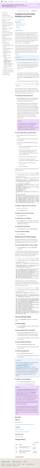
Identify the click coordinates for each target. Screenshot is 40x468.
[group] (27, 189)
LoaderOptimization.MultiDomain (22, 365)
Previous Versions (9, 464)
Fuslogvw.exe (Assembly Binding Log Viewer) (26, 389)
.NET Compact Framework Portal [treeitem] (7, 32)
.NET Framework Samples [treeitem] (6, 74)
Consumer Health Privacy (30, 464)
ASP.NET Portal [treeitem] (4, 29)
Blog (14, 464)
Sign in (38, 1)
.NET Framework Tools (19, 436)
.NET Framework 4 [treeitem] (5, 14)
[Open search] (35, 1)
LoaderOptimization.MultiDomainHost (23, 366)
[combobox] (7, 12)
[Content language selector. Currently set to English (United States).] (6, 462)
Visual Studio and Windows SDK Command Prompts (24, 424)
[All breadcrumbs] (16, 11)
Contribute (18, 464)
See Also (17, 26)
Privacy (23, 464)
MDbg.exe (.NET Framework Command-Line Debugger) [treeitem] (8, 64)
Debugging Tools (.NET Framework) (23, 10)
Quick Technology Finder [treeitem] (6, 15)
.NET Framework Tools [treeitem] (6, 44)
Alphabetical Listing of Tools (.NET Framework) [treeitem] (8, 46)
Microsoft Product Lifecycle (7, 5)
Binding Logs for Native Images (21, 23)
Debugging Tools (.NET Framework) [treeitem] (7, 58)
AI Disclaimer (3, 464)
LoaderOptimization (25, 364)
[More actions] (38, 11)
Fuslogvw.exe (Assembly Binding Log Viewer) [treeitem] (8, 61)
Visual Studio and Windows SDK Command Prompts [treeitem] (8, 49)
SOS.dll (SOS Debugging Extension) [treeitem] (8, 67)
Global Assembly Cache (19, 429)
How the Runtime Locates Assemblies (22, 431)
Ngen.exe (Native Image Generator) (30, 242)
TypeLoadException (18, 43)
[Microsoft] (2, 1)
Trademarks (8, 465)
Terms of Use (3, 465)
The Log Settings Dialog (20, 25)
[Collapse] (13, 10)
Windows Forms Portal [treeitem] (5, 31)
